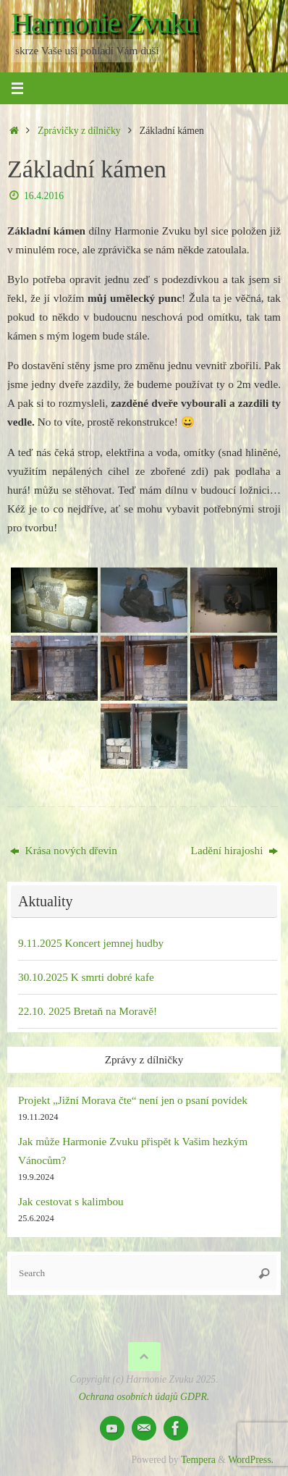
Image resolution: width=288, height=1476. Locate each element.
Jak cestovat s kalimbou (71, 1201)
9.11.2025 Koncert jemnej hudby (91, 943)
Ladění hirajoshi (235, 850)
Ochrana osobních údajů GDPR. (144, 1396)
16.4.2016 (44, 195)
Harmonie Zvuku (104, 23)
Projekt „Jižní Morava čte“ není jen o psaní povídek (132, 1100)
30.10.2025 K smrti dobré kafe (86, 977)
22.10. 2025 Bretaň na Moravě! (87, 1011)
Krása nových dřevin (63, 850)
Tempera (198, 1459)
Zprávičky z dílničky (79, 130)
